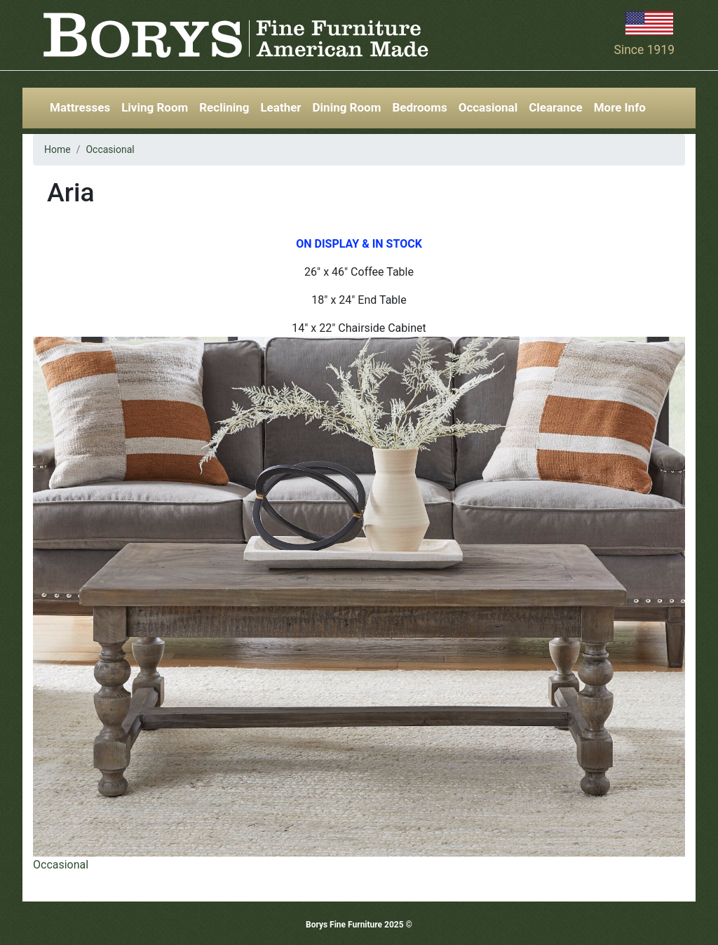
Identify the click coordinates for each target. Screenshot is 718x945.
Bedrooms (419, 107)
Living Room (154, 107)
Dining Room (347, 107)
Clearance (556, 107)
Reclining (224, 107)
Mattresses (80, 107)
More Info (620, 107)
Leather (280, 107)
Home (57, 149)
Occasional (488, 107)
